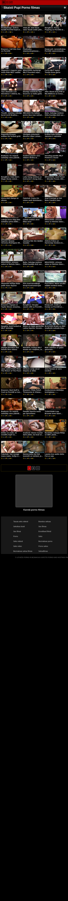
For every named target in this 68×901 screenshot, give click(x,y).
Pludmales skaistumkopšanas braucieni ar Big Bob (31, 51)
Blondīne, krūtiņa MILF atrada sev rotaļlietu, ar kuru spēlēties (32, 349)
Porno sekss (43, 546)
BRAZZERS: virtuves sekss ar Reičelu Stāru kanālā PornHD (54, 222)
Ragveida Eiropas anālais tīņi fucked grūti (10, 135)
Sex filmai (17, 531)
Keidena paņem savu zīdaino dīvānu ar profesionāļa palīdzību (32, 158)
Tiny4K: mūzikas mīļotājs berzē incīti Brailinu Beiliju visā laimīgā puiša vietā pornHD (11, 116)
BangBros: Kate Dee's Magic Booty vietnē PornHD (10, 179)
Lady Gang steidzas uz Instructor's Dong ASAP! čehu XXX (33, 179)
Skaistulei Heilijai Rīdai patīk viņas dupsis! (10, 285)
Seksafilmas (43, 551)
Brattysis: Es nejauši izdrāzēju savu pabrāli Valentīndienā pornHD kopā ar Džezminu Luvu (10, 159)
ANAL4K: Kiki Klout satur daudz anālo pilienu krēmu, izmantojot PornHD (33, 31)
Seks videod (18, 541)
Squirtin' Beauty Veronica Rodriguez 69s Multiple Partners (11, 243)
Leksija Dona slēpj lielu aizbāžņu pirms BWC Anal (10, 222)
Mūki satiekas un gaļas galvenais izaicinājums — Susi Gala (54, 351)
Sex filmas (42, 526)
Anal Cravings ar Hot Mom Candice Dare (53, 199)
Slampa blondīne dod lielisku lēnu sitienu (10, 349)
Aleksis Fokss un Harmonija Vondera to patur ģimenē (54, 243)
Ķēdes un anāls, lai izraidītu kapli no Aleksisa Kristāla (9, 435)
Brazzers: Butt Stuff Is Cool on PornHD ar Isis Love (10, 392)
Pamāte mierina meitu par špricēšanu (32, 412)
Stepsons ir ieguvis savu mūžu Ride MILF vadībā (11, 71)
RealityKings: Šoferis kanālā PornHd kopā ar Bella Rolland (10, 30)
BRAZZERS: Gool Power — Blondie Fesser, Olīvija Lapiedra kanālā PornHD (55, 179)
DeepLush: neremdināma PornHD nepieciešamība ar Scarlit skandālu (55, 51)
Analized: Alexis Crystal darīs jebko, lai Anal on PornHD (33, 435)
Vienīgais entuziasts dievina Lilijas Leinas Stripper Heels (31, 136)
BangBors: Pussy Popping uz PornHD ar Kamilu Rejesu (54, 30)
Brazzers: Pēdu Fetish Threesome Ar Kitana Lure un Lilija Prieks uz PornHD (32, 393)
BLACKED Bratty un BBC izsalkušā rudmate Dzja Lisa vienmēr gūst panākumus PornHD (55, 329)
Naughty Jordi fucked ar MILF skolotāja (11, 327)
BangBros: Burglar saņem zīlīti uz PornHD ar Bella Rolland (33, 307)
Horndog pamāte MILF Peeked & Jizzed (54, 157)
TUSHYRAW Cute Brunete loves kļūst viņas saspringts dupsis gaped (55, 414)
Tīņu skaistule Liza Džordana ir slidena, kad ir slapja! (11, 94)
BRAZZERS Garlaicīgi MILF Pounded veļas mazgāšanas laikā (32, 72)
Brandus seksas (44, 521)
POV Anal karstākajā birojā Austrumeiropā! (32, 285)
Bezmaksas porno (45, 541)
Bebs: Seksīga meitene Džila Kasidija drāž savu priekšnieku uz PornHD (54, 115)
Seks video (17, 546)
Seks (40, 536)
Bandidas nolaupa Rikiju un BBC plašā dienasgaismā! (55, 435)
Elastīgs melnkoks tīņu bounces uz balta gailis (32, 93)
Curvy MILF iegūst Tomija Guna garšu (52, 71)
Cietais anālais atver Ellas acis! (31, 221)
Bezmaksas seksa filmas (22, 551)
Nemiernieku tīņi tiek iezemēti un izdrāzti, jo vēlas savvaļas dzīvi (32, 456)
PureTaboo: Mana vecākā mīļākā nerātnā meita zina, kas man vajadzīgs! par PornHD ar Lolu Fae (55, 286)
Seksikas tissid (19, 526)
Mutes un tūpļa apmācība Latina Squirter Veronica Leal (33, 328)
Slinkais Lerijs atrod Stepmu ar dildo (31, 370)
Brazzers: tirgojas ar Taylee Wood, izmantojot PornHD (11, 307)
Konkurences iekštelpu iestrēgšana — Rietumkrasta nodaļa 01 (54, 392)
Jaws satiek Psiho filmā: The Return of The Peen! (11, 370)
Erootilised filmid (44, 531)
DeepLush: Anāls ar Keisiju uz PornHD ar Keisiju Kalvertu (53, 307)
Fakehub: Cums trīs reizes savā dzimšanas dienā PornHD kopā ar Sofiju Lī (32, 201)
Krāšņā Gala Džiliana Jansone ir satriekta (53, 135)
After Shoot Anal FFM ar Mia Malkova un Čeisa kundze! (55, 94)
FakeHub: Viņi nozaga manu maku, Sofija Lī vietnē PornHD (10, 456)
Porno (15, 536)
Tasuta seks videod (20, 521)
